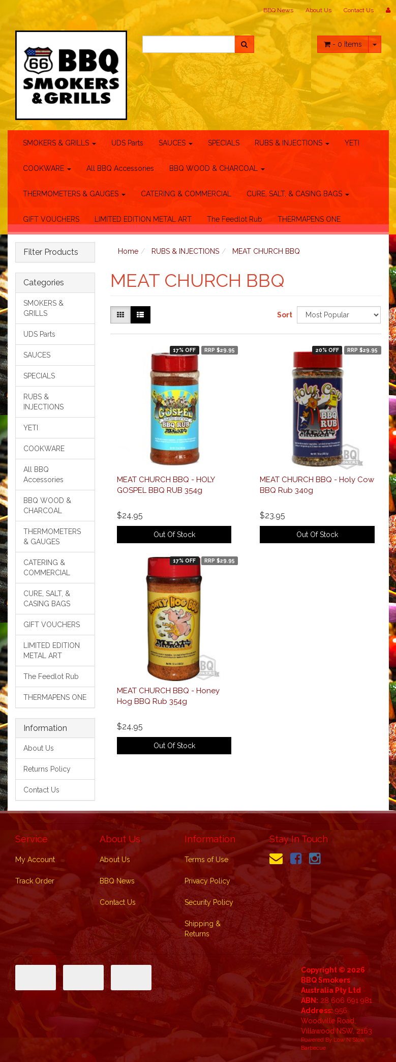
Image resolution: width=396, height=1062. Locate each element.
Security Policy (209, 902)
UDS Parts (127, 143)
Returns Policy (47, 769)
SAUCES (176, 143)
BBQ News (278, 10)
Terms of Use (206, 859)
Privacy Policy (207, 881)
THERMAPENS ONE (309, 219)
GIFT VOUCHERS (51, 219)
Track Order (34, 881)
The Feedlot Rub (234, 219)
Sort (283, 315)
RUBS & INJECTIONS (292, 143)
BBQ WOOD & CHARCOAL (217, 168)
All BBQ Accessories (120, 168)
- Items (343, 44)
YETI (352, 143)
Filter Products (50, 252)
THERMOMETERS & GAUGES (74, 194)
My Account (35, 859)
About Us (318, 10)
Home (128, 251)
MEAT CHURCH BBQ (266, 251)
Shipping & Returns (203, 929)
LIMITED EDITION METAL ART (143, 219)
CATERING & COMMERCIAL (186, 194)
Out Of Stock (174, 534)
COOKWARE (47, 168)
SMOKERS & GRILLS (59, 143)
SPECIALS (223, 143)
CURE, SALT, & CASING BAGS (298, 194)
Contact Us (359, 10)
